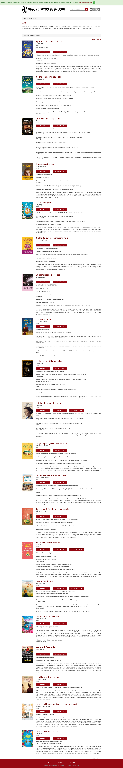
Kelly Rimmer (40, 121)
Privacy (60, 762)
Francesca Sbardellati (43, 706)
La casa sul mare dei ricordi (48, 616)
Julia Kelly (39, 405)
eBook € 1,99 (43, 450)
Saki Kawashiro (41, 511)
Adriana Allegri (41, 583)
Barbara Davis (40, 277)
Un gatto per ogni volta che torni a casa (53, 443)
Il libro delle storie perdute (48, 543)
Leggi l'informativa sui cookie (85, 2)
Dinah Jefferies (41, 619)
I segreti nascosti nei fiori (47, 731)
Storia (49, 762)
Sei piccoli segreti (44, 202)
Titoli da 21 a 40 (96, 39)
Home (25, 18)
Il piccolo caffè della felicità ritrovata (52, 509)
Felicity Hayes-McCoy (43, 477)
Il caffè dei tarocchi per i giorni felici (52, 238)
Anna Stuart (40, 649)
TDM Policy (72, 762)
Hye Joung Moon (41, 240)
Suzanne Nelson (41, 679)
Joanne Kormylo (41, 321)
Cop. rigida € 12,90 (59, 368)
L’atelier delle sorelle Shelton (49, 403)
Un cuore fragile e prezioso (48, 275)
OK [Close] (94, 2)
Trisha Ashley (40, 545)
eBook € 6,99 (43, 52)
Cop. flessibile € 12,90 (60, 52)
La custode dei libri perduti (48, 119)
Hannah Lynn (40, 363)
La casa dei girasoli (44, 581)
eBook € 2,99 (43, 282)
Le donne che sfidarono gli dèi (49, 361)
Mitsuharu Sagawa (42, 445)
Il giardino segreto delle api (48, 77)
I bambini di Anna (43, 319)
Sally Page (39, 205)
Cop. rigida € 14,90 (59, 623)
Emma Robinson (41, 166)
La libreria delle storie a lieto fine (51, 475)
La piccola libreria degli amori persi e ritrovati (56, 704)
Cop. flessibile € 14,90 (76, 410)
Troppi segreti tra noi (45, 164)
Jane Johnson (40, 79)
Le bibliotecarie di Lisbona (47, 677)
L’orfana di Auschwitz (45, 647)
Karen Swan (40, 43)
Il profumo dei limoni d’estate (49, 41)
